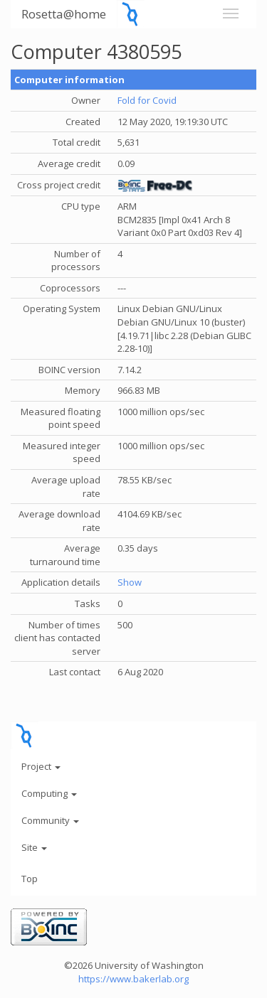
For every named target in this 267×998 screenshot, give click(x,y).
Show (129, 582)
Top (29, 878)
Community (50, 820)
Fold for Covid (147, 100)
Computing (49, 793)
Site (34, 847)
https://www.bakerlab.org (133, 978)
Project (41, 766)
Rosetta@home (63, 14)
